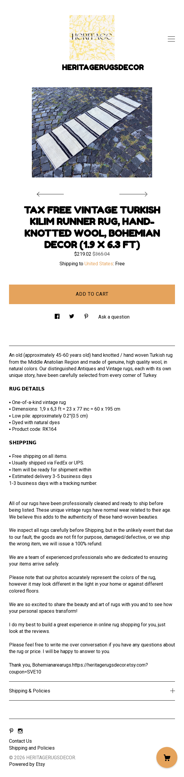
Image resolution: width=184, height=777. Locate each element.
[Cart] (166, 757)
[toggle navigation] (171, 39)
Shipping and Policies (32, 748)
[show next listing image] (133, 192)
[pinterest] (11, 731)
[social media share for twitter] (71, 315)
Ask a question (114, 317)
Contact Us (20, 741)
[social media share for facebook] (57, 315)
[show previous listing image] (52, 192)
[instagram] (20, 731)
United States (98, 264)
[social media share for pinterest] (86, 315)
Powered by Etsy (27, 764)
